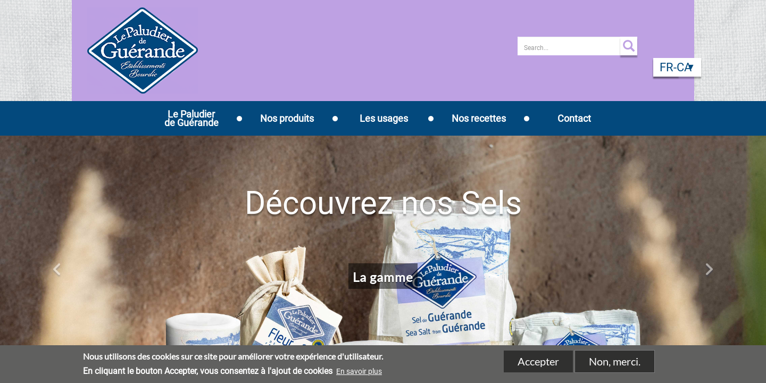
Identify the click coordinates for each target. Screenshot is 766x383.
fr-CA (676, 67)
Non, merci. (614, 361)
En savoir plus (359, 372)
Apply (628, 46)
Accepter (538, 361)
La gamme (383, 277)
